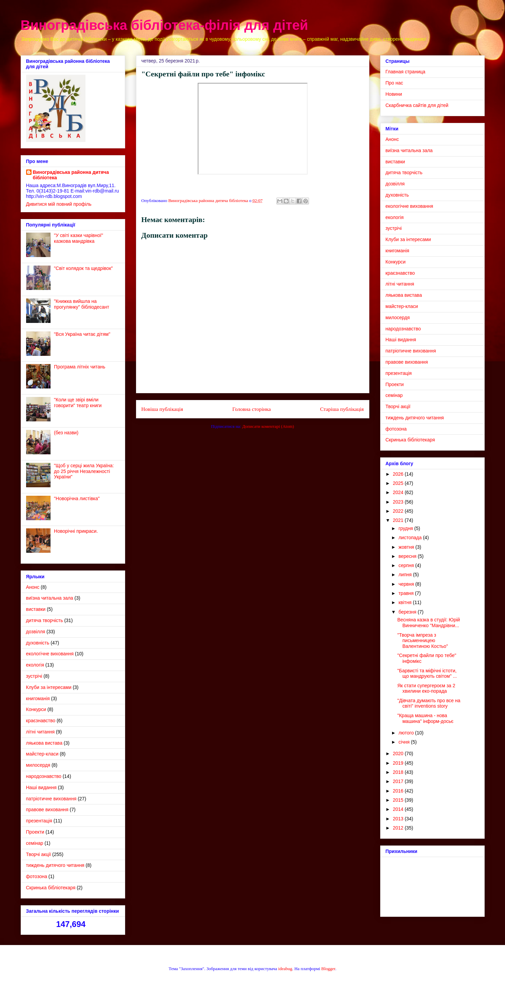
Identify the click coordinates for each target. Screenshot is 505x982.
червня (407, 584)
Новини (394, 94)
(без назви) (66, 432)
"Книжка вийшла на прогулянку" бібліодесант (81, 304)
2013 (399, 818)
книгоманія (38, 698)
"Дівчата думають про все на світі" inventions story (428, 703)
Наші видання (41, 787)
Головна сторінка (251, 409)
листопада (411, 537)
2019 (399, 763)
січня (405, 742)
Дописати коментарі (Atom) (268, 426)
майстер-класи (42, 754)
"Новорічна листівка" (77, 498)
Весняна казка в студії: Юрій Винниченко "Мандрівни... (428, 622)
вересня (408, 556)
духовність (38, 642)
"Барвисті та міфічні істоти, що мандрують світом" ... (427, 673)
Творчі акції (38, 854)
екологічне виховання (50, 653)
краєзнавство (41, 720)
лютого (407, 732)
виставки (36, 609)
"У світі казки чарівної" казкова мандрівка (78, 238)
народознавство (43, 776)
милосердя (38, 765)
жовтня (407, 547)
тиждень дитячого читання (55, 865)
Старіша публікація (342, 409)
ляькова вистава (44, 743)
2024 (399, 492)
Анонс (33, 587)
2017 (399, 781)
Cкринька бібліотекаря (51, 887)
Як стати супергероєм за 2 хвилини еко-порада (426, 688)
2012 (399, 828)
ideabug (285, 968)
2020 (399, 753)
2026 (399, 474)
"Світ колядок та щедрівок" (83, 268)
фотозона (36, 876)
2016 (399, 791)
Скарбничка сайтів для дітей (417, 105)
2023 (399, 502)
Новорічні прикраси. (76, 531)
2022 (399, 511)
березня (408, 612)
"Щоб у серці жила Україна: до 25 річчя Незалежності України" (84, 471)
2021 (399, 520)
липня (406, 574)
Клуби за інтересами (49, 687)
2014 (399, 809)
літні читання (40, 731)
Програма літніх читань (79, 366)
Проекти (35, 832)
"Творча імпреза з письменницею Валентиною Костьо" (422, 640)
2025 (399, 483)
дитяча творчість (44, 620)
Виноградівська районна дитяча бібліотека (71, 174)
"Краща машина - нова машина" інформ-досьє (425, 718)
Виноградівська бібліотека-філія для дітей (164, 25)
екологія (35, 665)
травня (407, 593)
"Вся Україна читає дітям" (82, 334)
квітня (406, 602)
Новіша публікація (162, 409)
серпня (407, 565)
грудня (406, 528)
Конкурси (36, 709)
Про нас (394, 83)
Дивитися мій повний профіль (59, 204)
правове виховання (47, 809)
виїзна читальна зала (49, 598)
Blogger (328, 968)
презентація (39, 820)
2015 (399, 800)
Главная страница (406, 71)
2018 (399, 772)
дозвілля (35, 631)
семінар (34, 843)
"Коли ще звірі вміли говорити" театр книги (78, 402)
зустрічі (34, 676)
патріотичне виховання (51, 798)
